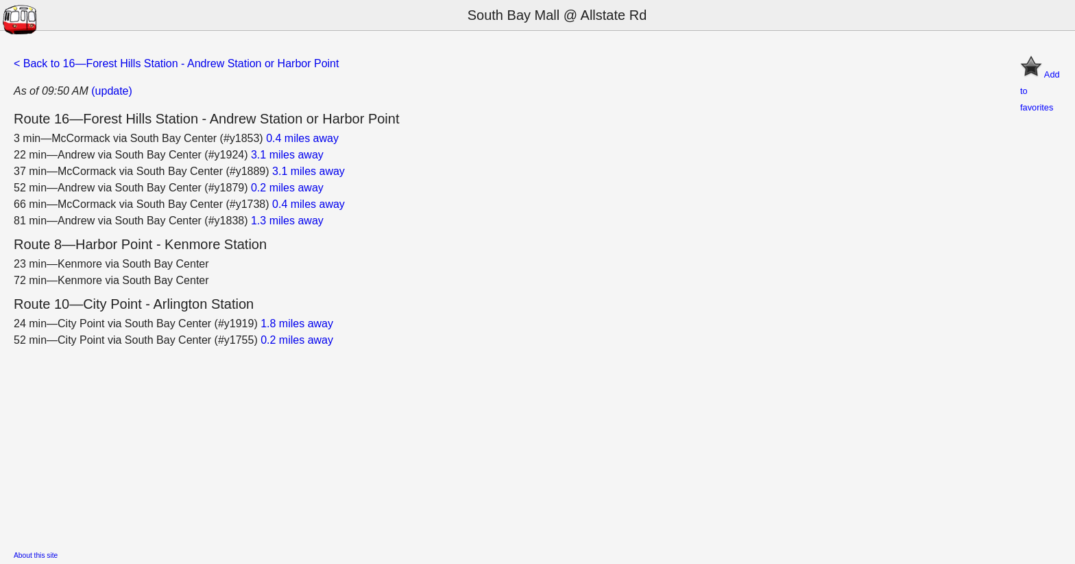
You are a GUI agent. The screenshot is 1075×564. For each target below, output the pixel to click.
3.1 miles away (287, 155)
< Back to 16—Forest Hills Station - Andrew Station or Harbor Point (176, 63)
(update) (111, 91)
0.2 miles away (287, 187)
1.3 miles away (287, 220)
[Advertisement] (425, 445)
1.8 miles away (297, 323)
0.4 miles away (302, 138)
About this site (36, 555)
